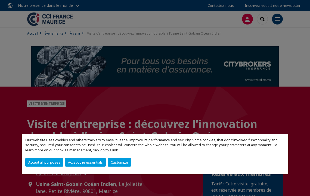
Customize (119, 162)
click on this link (105, 150)
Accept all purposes (44, 162)
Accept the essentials (85, 162)
